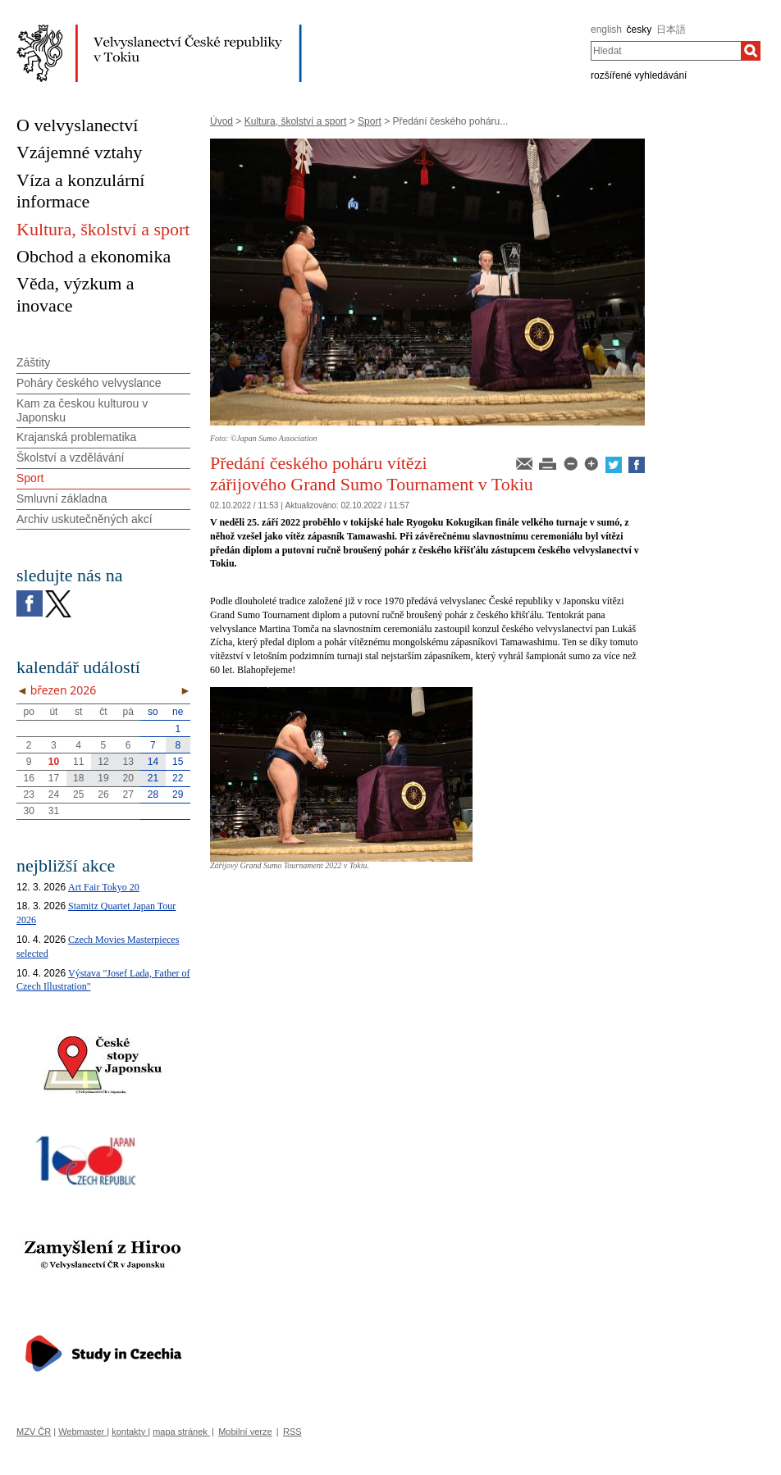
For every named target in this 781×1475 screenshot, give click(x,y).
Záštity (33, 362)
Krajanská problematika (76, 437)
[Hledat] (750, 51)
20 (128, 778)
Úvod (221, 121)
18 (78, 778)
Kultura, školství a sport (295, 121)
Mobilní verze (245, 1431)
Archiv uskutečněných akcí (84, 519)
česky (639, 29)
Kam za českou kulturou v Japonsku (82, 410)
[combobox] (666, 51)
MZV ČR (33, 1431)
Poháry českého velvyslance (89, 382)
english (606, 29)
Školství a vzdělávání (70, 457)
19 (103, 778)
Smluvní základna (61, 498)
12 (103, 761)
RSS (292, 1431)
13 (128, 761)
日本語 (671, 29)
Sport (369, 121)
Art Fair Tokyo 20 (103, 887)
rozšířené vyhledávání (639, 75)
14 (153, 761)
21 (153, 778)
